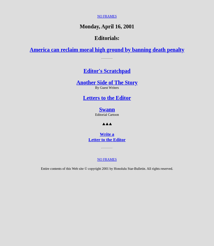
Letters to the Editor (107, 98)
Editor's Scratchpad (106, 71)
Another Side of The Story (107, 82)
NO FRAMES (107, 16)
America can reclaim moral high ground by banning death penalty (107, 50)
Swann (107, 109)
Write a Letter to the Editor (107, 137)
